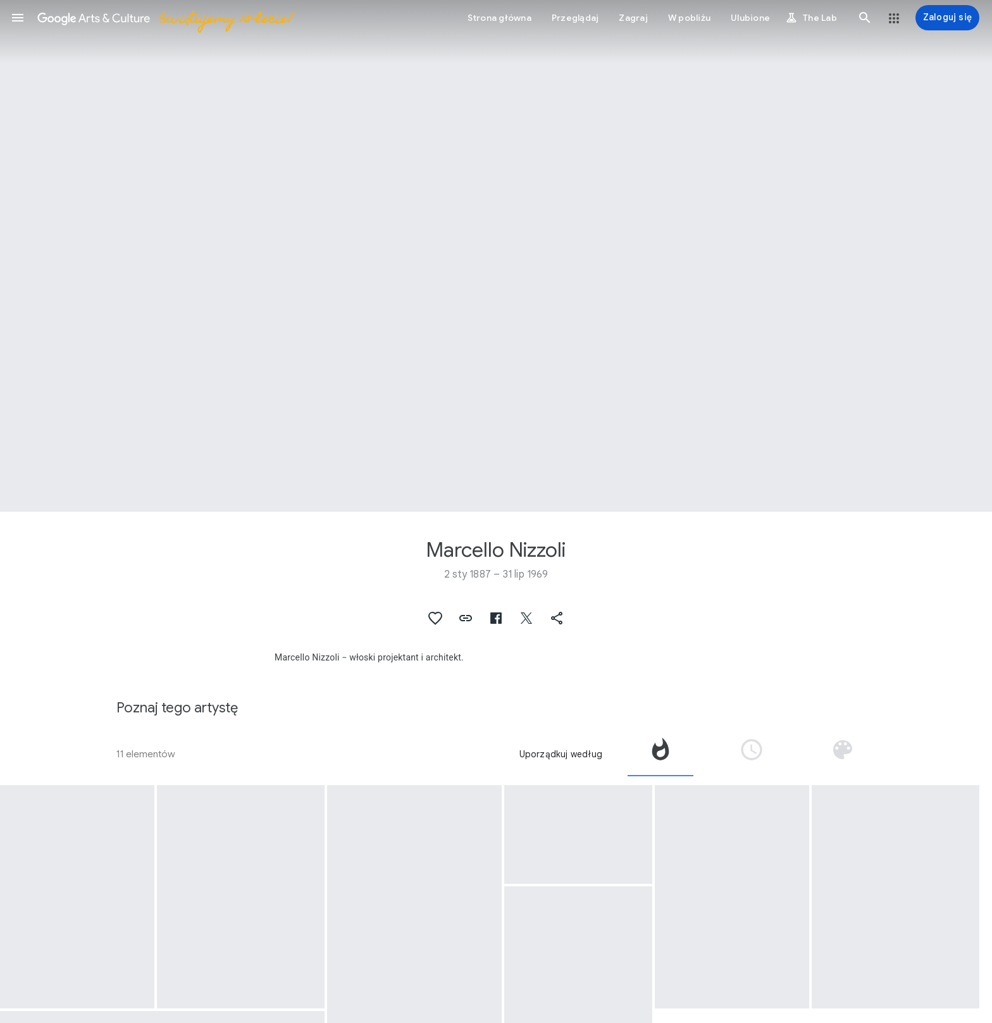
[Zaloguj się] (947, 17)
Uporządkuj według (560, 754)
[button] (18, 18)
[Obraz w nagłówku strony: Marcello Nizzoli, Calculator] (496, 256)
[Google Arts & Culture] (164, 17)
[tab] (660, 754)
